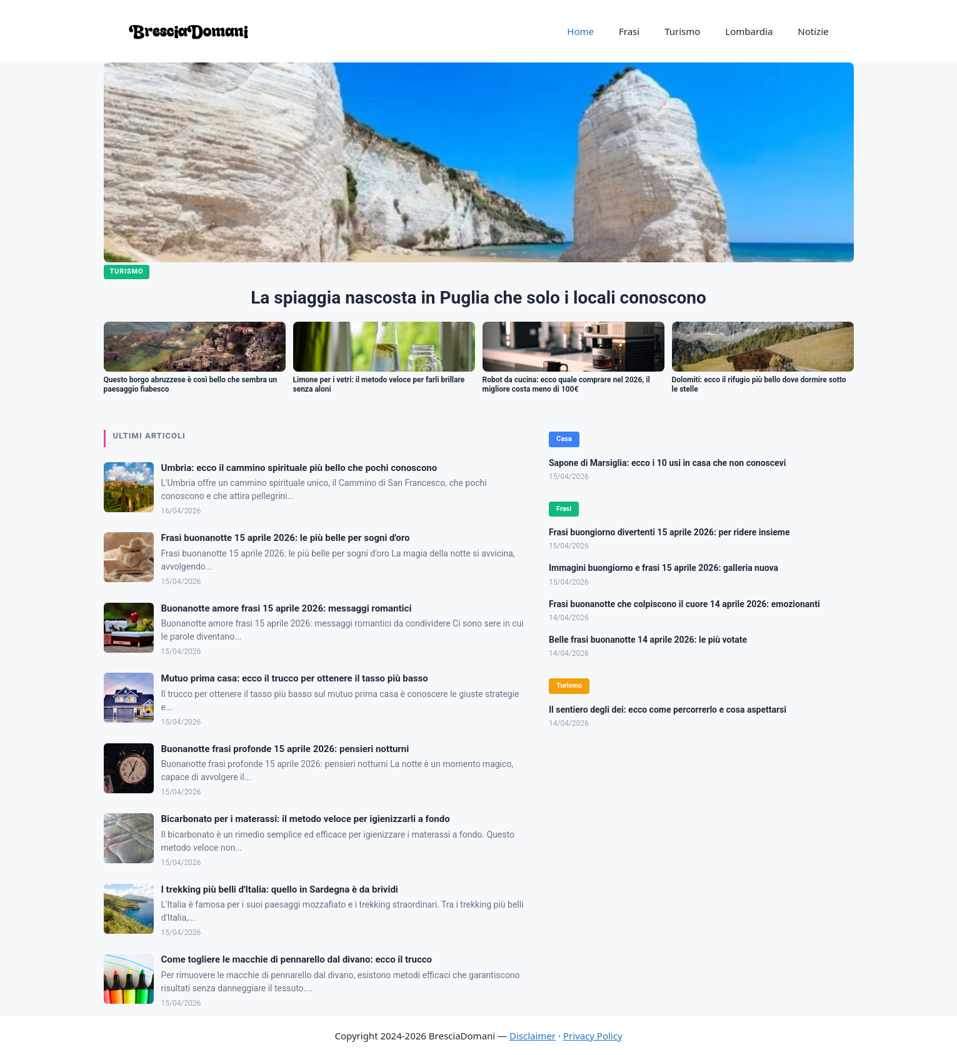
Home (580, 31)
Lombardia (749, 31)
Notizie (813, 31)
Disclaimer (532, 1035)
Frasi (629, 31)
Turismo (682, 31)
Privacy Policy (593, 1035)
